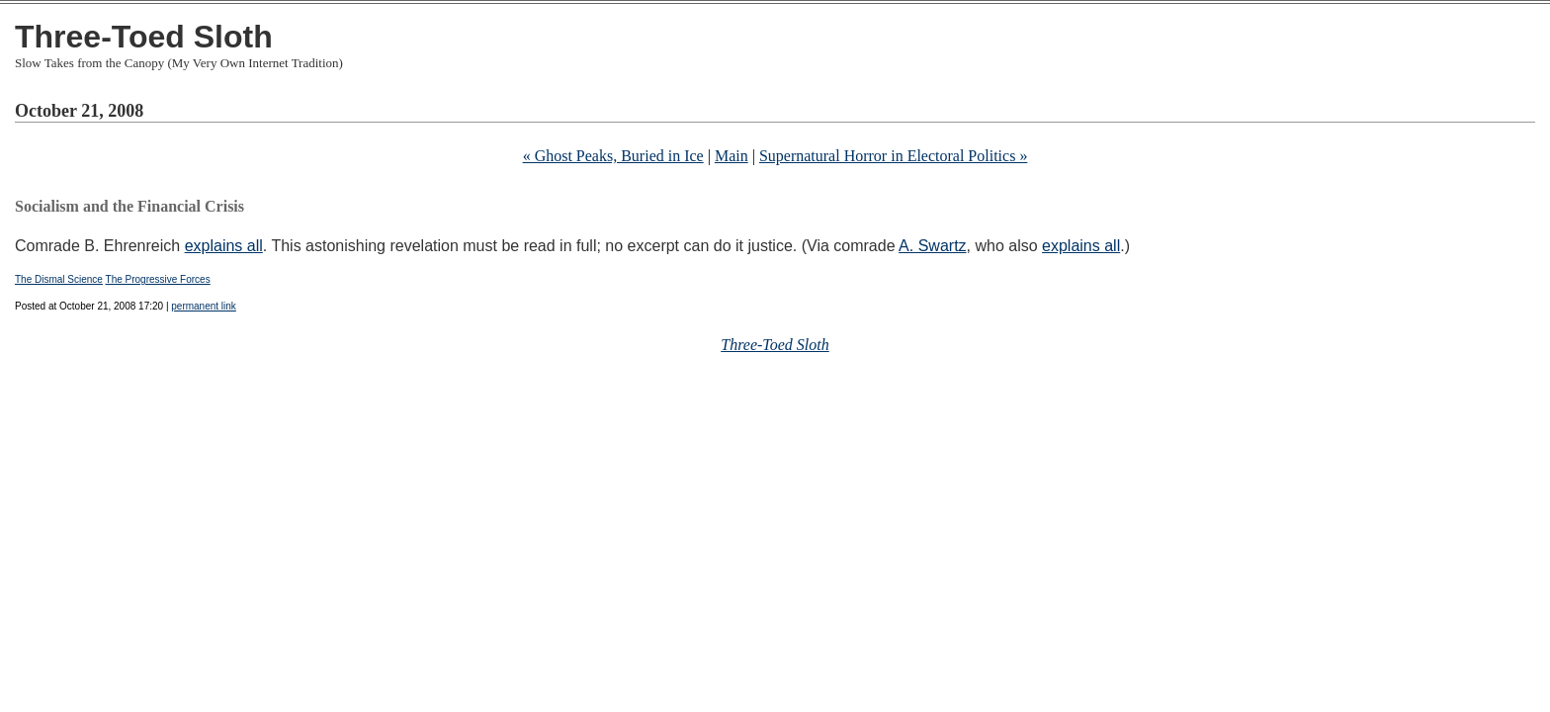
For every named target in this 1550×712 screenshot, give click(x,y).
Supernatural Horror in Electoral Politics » (893, 155)
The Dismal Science (59, 279)
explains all (224, 245)
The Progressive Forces (158, 279)
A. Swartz (932, 245)
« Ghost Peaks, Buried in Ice (613, 155)
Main (731, 155)
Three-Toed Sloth (144, 36)
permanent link (203, 306)
